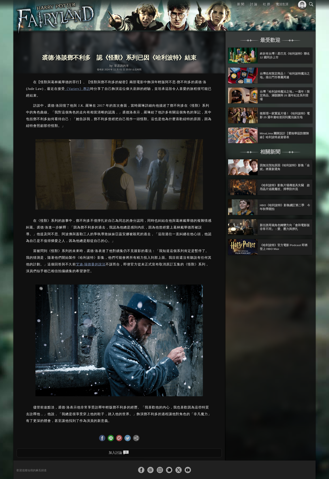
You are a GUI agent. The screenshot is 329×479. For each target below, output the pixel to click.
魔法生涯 (282, 4)
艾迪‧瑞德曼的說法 (91, 264)
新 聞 (240, 4)
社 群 (266, 4)
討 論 (253, 4)
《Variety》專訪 (77, 89)
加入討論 (119, 452)
